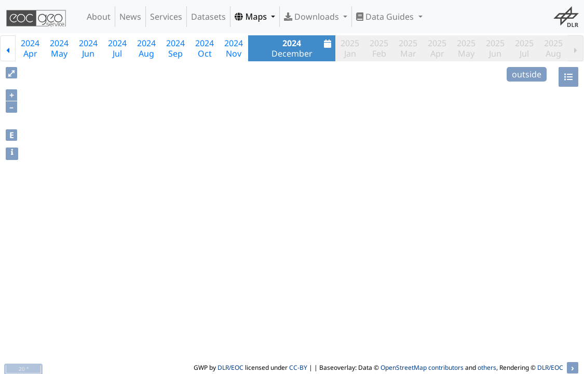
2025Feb (379, 48)
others (487, 367)
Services (166, 16)
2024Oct (204, 48)
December (302, 48)
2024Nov (233, 48)
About (99, 16)
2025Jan (350, 48)
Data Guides (386, 16)
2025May (466, 48)
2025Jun (495, 48)
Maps (252, 16)
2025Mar (408, 48)
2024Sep (175, 48)
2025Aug (553, 48)
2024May (59, 48)
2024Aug (146, 48)
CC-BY (298, 367)
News (130, 16)
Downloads (312, 16)
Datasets (208, 16)
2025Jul (524, 48)
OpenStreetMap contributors (422, 367)
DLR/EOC (230, 367)
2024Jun (88, 48)
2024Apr (30, 48)
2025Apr (437, 48)
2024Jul (117, 48)
